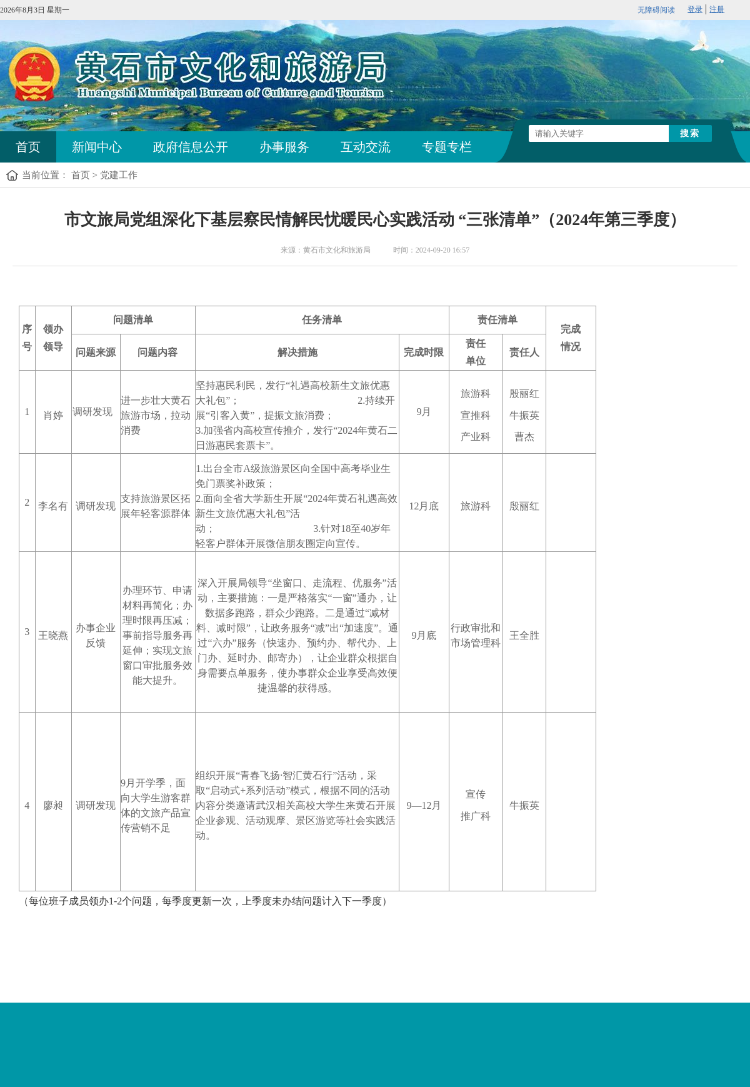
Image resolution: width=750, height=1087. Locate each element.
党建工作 (119, 175)
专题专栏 (447, 147)
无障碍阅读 (656, 10)
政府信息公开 (190, 147)
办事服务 (284, 147)
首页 (28, 147)
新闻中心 (97, 147)
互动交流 (366, 147)
